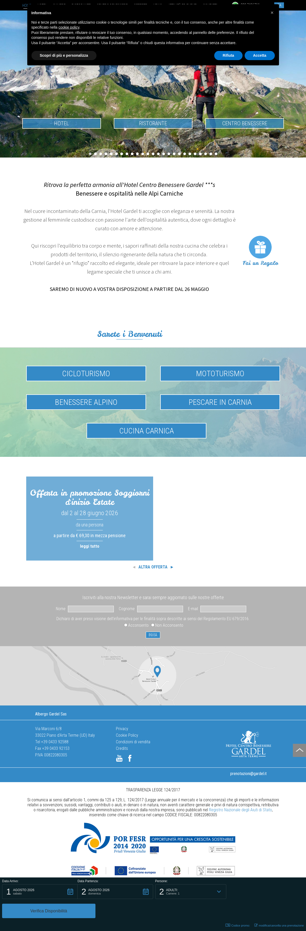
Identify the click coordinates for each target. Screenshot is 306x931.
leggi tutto (89, 546)
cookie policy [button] (68, 27)
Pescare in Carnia (220, 402)
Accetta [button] (259, 55)
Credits (122, 748)
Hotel (61, 123)
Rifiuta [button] (228, 55)
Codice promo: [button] (238, 925)
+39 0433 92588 (54, 741)
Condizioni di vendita (133, 741)
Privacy (122, 728)
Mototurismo (220, 373)
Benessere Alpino (86, 402)
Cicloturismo (86, 373)
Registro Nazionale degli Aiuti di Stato (240, 809)
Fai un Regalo (260, 262)
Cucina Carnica (146, 430)
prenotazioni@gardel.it (248, 773)
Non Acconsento (169, 625)
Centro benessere (244, 123)
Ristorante (153, 123)
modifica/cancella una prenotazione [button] (279, 925)
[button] (40, 910)
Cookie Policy (127, 735)
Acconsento (138, 625)
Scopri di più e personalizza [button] (64, 55)
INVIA (153, 634)
